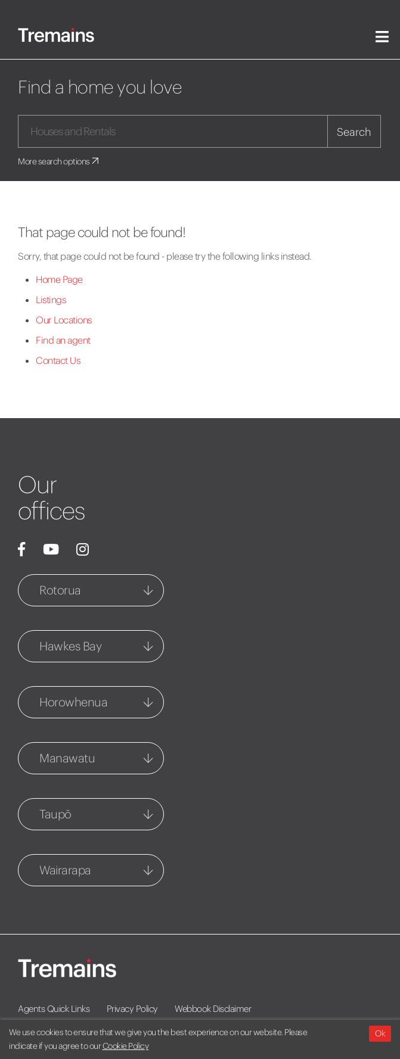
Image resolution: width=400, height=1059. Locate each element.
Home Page (59, 279)
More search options (59, 161)
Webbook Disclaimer (213, 1008)
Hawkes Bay (70, 645)
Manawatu (67, 757)
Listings (51, 300)
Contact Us (58, 360)
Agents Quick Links (53, 1008)
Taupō (55, 813)
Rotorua (60, 590)
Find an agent (63, 340)
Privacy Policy (132, 1008)
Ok (380, 1033)
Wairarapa (65, 869)
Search (354, 132)
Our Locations (64, 320)
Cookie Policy (126, 1046)
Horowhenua (73, 701)
